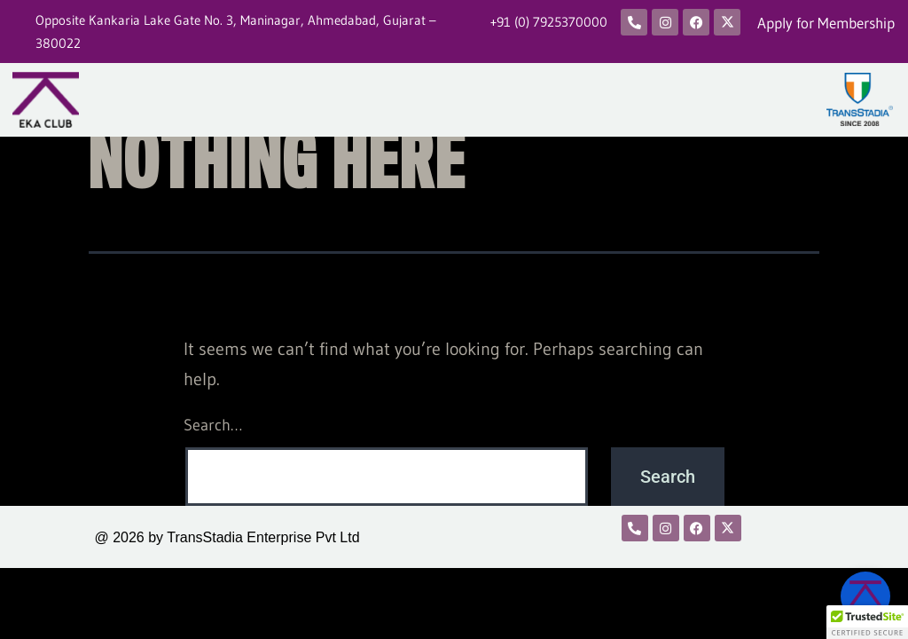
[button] (867, 622)
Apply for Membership (826, 22)
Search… (213, 425)
